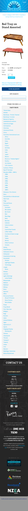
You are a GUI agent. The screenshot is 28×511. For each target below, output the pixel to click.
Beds (6, 218)
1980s (6, 185)
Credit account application (8, 498)
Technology (8, 265)
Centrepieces (7, 126)
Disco (4, 194)
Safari (5, 318)
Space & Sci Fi (7, 324)
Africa (6, 137)
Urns (4, 347)
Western (5, 349)
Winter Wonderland (8, 353)
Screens (7, 245)
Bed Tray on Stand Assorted (16, 16)
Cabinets (7, 223)
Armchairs (7, 207)
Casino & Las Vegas (8, 123)
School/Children (7, 320)
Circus (5, 132)
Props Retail (6, 307)
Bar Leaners (8, 209)
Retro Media (8, 302)
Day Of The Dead (7, 170)
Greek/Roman (7, 249)
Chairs (6, 227)
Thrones (5, 338)
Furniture (6, 205)
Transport (6, 340)
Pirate (5, 305)
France (7, 145)
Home (4, 15)
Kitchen (7, 260)
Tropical (5, 342)
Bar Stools (7, 212)
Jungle (5, 267)
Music (5, 289)
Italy (6, 152)
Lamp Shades (8, 278)
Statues (5, 333)
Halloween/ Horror (8, 252)
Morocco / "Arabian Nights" (12, 159)
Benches (7, 221)
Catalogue (9, 15)
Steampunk (6, 336)
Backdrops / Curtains (9, 117)
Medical (5, 283)
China (6, 141)
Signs (4, 322)
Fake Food (6, 199)
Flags (4, 201)
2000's (6, 190)
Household (6, 258)
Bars (6, 214)
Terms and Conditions (21, 498)
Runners (5, 316)
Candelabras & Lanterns (9, 121)
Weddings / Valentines (9, 351)
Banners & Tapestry (8, 119)
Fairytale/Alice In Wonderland (11, 196)
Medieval (5, 285)
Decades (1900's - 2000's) (10, 172)
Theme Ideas (6, 110)
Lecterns (5, 274)
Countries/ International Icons (11, 134)
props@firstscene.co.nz (14, 391)
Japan (6, 154)
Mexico (7, 156)
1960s (6, 181)
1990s (6, 187)
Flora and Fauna (7, 203)
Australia (7, 139)
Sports (5, 327)
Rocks (6, 269)
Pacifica (7, 161)
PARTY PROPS (16, 15)
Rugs (4, 313)
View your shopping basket (9, 83)
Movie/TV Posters (9, 298)
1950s (6, 178)
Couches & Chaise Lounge (11, 234)
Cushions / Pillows (8, 168)
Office (5, 294)
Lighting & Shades (10, 262)
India (6, 150)
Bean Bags (7, 216)
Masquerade (6, 280)
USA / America (8, 165)
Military (5, 287)
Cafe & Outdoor (9, 225)
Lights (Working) (7, 276)
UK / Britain (8, 163)
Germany (7, 148)
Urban (5, 344)
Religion (5, 311)
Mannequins (8, 331)
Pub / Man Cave (7, 309)
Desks (6, 236)
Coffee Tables (8, 232)
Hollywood (6, 254)
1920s (6, 176)
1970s (6, 183)
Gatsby (5, 247)
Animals (5, 112)
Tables (7, 238)
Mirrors (7, 240)
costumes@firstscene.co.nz (14, 374)
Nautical (5, 291)
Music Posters (8, 300)
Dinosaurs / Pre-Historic (9, 192)
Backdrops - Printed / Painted (11, 115)
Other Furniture (9, 243)
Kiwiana (5, 271)
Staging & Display (8, 329)
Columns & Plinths (8, 130)
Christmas (6, 128)
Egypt (6, 143)
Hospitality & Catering (9, 256)
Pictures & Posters (8, 296)
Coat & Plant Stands (10, 229)
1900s (6, 174)
